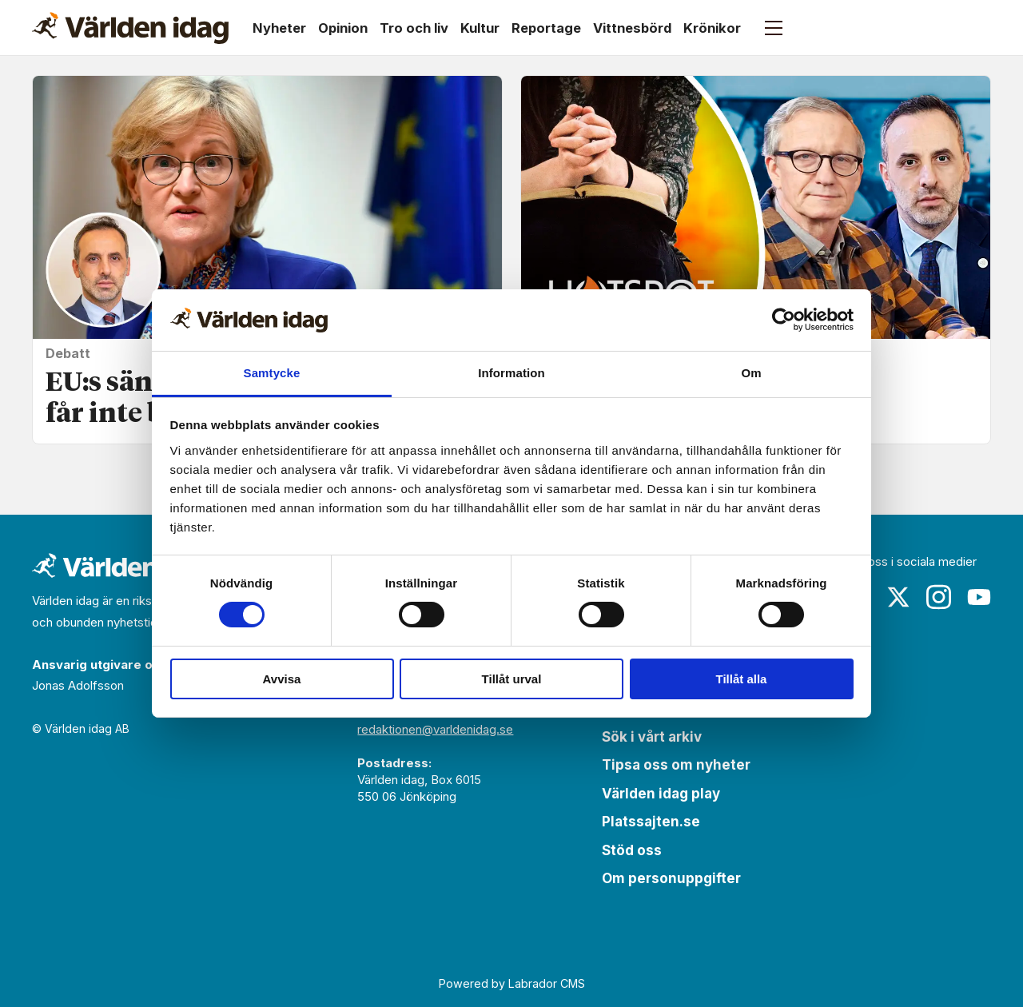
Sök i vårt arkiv (652, 737)
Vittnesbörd (632, 28)
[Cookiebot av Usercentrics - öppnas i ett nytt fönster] (784, 320)
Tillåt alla (741, 679)
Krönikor (712, 28)
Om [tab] (751, 373)
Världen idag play (661, 794)
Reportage (546, 28)
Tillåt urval (512, 679)
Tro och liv (414, 28)
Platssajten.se (651, 822)
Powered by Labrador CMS (512, 983)
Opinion (343, 28)
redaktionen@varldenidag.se (435, 729)
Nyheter (279, 28)
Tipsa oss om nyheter (676, 765)
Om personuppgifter (671, 878)
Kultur (480, 28)
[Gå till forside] (130, 28)
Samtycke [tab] (272, 373)
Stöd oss (632, 850)
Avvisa (282, 679)
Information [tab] (511, 373)
